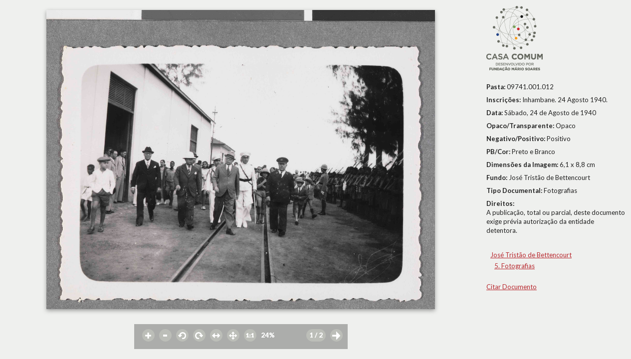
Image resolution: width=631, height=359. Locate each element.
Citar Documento (511, 287)
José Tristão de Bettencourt (531, 255)
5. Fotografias (514, 266)
